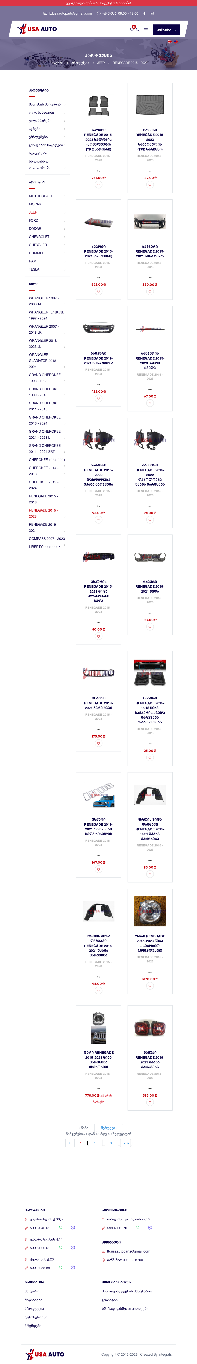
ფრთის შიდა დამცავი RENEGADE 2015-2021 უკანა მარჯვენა (98, 945)
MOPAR (47, 204)
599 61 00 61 (40, 1248)
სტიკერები (47, 153)
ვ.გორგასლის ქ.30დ (46, 1219)
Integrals (165, 1354)
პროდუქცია (82, 63)
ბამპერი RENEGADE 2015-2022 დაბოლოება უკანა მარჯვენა (98, 474)
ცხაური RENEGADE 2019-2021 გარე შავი (98, 703)
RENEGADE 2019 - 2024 (47, 527)
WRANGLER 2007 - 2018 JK (47, 329)
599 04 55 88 (40, 1268)
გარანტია (109, 1300)
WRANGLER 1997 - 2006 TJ (47, 301)
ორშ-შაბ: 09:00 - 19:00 (117, 13)
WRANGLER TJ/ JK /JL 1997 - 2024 (47, 315)
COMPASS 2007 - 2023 (47, 539)
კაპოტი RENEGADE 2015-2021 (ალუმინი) (98, 251)
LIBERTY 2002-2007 (47, 547)
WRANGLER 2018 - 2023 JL (47, 343)
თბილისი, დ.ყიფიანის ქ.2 (128, 1219)
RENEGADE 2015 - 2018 (47, 499)
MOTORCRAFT (47, 196)
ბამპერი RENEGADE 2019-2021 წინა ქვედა (98, 358)
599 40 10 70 (117, 1228)
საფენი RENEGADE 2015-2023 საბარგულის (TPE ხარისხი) (150, 139)
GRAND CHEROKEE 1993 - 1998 (47, 378)
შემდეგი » (109, 1128)
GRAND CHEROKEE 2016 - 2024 (47, 420)
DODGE (47, 229)
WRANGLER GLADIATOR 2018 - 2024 (47, 361)
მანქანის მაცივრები (47, 104)
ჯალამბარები (47, 120)
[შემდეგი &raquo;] (125, 1143)
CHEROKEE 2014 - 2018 (47, 471)
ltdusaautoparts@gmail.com (68, 13)
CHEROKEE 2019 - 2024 (47, 485)
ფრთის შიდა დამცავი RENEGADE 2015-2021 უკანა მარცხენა (150, 829)
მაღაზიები (33, 1300)
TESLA (47, 269)
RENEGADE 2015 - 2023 (130, 63)
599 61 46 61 (40, 1228)
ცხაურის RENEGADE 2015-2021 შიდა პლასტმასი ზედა (98, 591)
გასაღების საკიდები (47, 145)
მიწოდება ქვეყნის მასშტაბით (127, 1291)
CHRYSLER (47, 245)
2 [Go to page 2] (95, 1143)
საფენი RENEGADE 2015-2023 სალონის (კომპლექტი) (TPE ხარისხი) (98, 139)
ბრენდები (33, 1326)
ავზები (47, 129)
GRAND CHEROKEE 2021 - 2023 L (47, 434)
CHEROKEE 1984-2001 (47, 461)
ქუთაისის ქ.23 (42, 1259)
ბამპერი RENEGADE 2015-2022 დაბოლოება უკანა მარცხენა (150, 474)
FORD (47, 220)
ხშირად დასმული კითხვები (125, 1309)
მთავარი (59, 63)
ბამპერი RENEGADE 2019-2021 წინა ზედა (150, 251)
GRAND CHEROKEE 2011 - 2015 (47, 406)
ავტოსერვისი (36, 1317)
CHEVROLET (47, 237)
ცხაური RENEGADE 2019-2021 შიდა (150, 586)
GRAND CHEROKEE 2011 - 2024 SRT (47, 449)
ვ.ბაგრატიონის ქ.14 (46, 1239)
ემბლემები (47, 137)
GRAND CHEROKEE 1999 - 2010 (47, 392)
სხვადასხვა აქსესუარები (47, 164)
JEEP (103, 63)
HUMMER (47, 253)
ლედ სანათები (47, 112)
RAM (47, 261)
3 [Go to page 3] (111, 1143)
